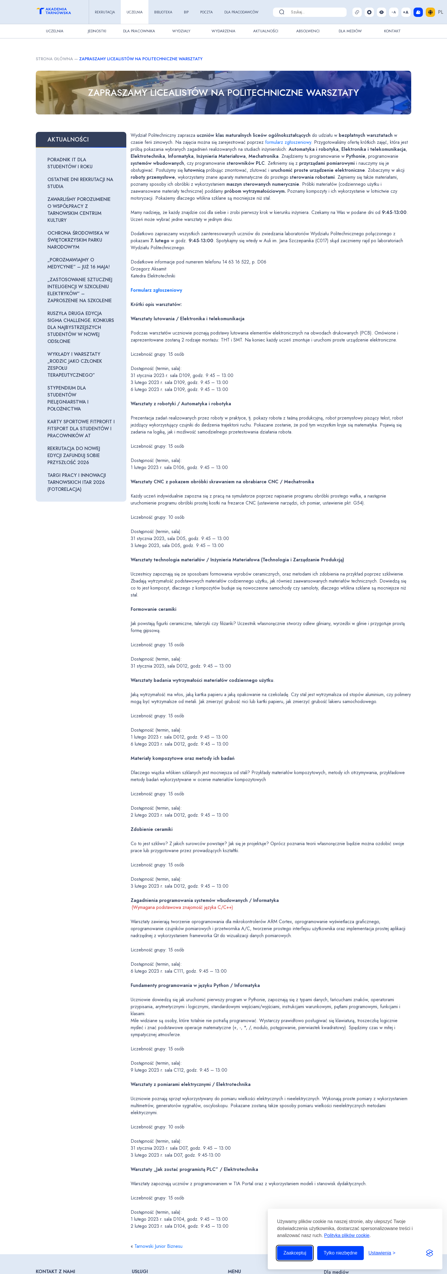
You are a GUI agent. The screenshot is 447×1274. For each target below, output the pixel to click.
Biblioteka (163, 12)
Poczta (206, 12)
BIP (186, 12)
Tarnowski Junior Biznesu (158, 1246)
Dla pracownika (139, 31)
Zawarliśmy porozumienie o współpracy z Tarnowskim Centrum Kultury (79, 210)
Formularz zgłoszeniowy (156, 290)
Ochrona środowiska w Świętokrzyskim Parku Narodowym (78, 240)
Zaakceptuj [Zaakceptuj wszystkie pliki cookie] (294, 1252)
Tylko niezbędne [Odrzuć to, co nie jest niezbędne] (340, 1252)
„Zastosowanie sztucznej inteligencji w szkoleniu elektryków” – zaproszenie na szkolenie (79, 290)
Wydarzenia (223, 31)
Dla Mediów (350, 31)
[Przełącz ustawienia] (381, 1253)
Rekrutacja (105, 12)
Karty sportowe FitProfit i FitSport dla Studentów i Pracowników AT (81, 428)
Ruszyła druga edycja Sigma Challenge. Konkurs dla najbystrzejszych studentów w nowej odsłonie (80, 327)
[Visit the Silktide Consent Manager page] (429, 1253)
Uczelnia (135, 12)
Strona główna (54, 59)
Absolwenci (308, 31)
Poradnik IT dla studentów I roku (70, 163)
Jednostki (97, 31)
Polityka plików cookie (347, 1235)
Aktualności (265, 31)
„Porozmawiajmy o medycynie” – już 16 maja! (78, 263)
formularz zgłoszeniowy (288, 142)
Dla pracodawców (241, 12)
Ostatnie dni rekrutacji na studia (80, 183)
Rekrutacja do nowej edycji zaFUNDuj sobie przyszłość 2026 (73, 455)
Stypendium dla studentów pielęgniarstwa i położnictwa (67, 398)
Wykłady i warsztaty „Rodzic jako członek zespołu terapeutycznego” (74, 364)
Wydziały (181, 31)
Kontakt (392, 31)
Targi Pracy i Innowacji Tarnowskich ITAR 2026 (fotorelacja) (76, 482)
